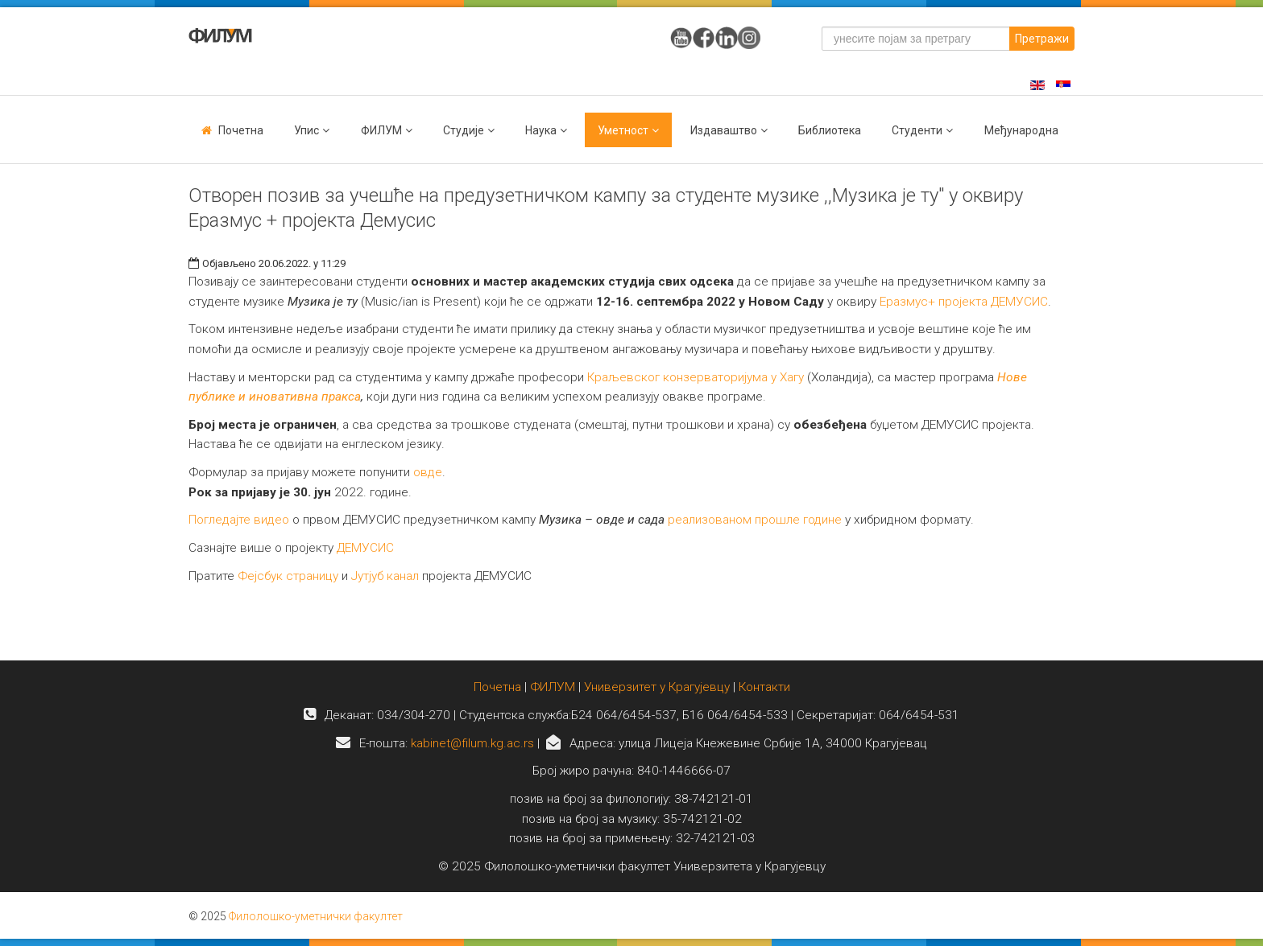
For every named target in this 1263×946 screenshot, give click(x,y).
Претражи (1042, 38)
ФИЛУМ (552, 687)
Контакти (764, 687)
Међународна (1021, 130)
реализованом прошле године (755, 519)
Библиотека (829, 130)
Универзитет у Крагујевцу (657, 687)
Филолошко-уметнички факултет (316, 916)
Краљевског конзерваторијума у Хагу (695, 377)
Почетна (240, 130)
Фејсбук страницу (288, 576)
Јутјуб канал (385, 576)
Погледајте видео (238, 519)
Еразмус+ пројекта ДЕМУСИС (964, 301)
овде (427, 472)
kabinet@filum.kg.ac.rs (472, 743)
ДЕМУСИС (365, 548)
